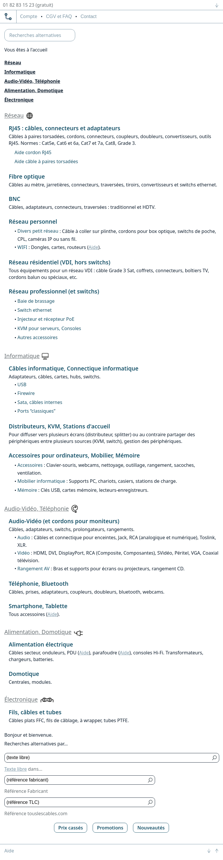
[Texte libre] (108, 757)
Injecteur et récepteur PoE (45, 319)
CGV (59, 16)
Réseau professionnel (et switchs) (54, 291)
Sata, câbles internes (39, 402)
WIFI (22, 247)
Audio (23, 537)
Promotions (110, 828)
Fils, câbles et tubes (35, 712)
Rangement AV (33, 568)
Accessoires (30, 465)
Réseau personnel (33, 221)
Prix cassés (70, 828)
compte (28, 16)
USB (21, 384)
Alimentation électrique (41, 644)
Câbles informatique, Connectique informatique (74, 368)
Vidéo (23, 553)
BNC (14, 198)
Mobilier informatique (41, 481)
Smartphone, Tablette (38, 606)
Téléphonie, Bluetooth (39, 583)
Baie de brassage (36, 301)
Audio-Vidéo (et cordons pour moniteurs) (64, 521)
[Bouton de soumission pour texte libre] (215, 757)
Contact (88, 16)
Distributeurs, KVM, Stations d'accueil (59, 426)
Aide (93, 247)
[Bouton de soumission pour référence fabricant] (150, 780)
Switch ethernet (34, 310)
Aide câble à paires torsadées (46, 161)
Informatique (19, 72)
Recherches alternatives (35, 35)
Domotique (24, 673)
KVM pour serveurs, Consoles (49, 328)
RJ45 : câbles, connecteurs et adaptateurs (64, 128)
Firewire (26, 393)
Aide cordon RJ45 (33, 152)
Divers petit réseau (37, 231)
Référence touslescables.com (35, 813)
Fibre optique (27, 176)
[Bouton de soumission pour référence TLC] (150, 802)
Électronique (19, 100)
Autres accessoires (37, 337)
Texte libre (15, 769)
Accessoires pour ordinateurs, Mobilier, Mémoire (74, 455)
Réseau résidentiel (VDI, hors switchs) (59, 262)
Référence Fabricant (26, 791)
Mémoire (27, 490)
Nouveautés (151, 828)
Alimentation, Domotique (33, 90)
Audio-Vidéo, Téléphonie (32, 81)
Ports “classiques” (36, 411)
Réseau (12, 62)
